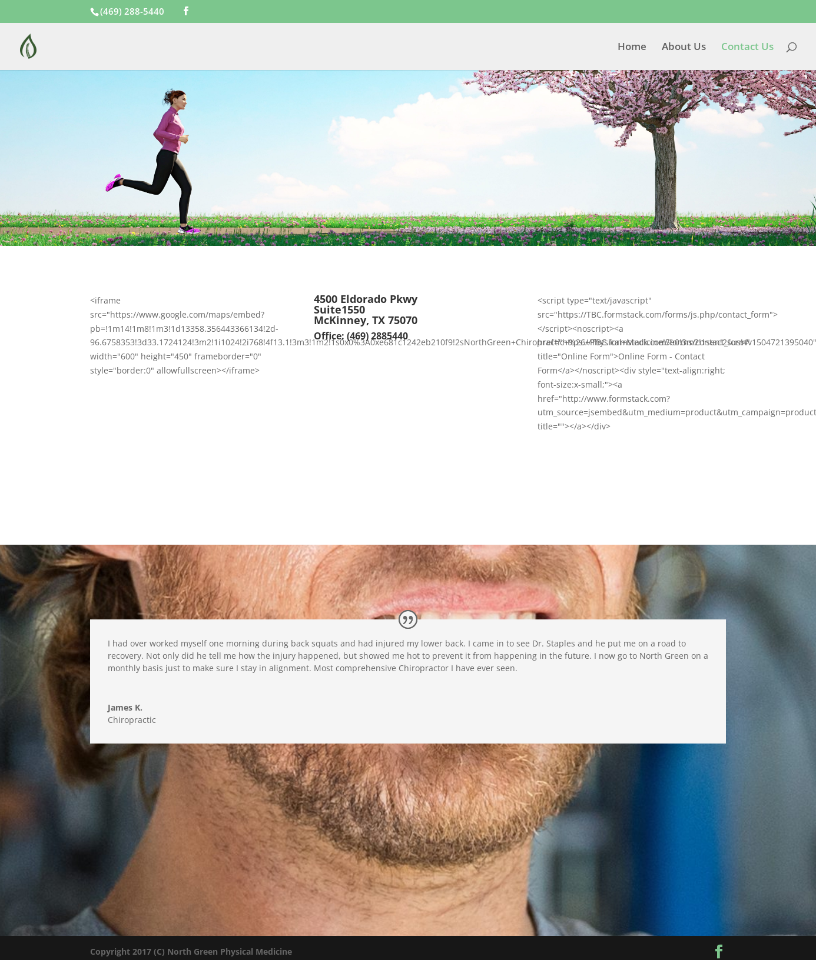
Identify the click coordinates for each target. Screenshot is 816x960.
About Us (684, 47)
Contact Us (747, 47)
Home (632, 47)
